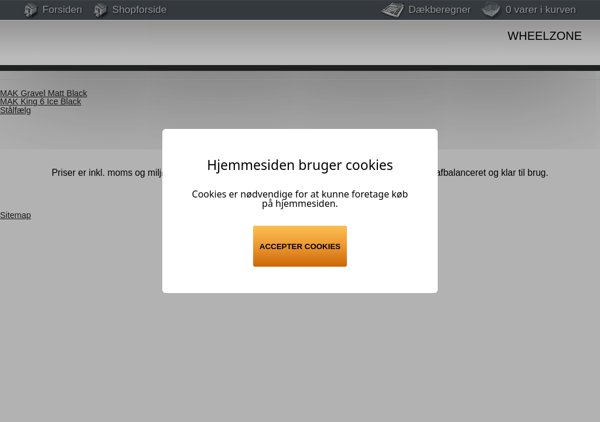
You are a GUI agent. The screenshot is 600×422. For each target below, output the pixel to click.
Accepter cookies (300, 246)
